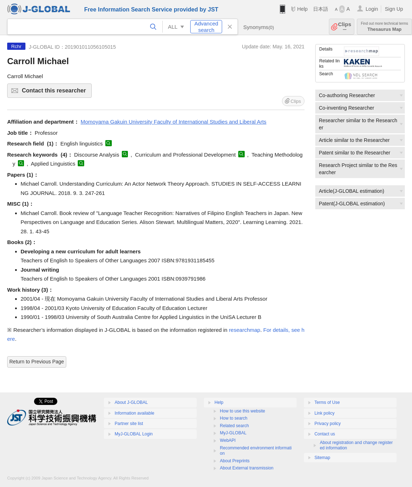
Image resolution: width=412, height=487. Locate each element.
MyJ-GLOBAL (233, 432)
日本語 (320, 9)
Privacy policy (328, 423)
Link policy (325, 413)
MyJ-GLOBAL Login (134, 433)
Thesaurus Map (384, 27)
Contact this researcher (56, 92)
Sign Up (394, 9)
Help (302, 9)
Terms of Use (327, 402)
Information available (134, 413)
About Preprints (235, 460)
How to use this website (242, 411)
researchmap (244, 330)
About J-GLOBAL (131, 402)
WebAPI (228, 440)
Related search (234, 425)
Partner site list (129, 423)
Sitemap (322, 457)
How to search (234, 418)
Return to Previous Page (36, 361)
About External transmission (246, 468)
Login (371, 9)
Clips (344, 26)
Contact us (325, 433)
